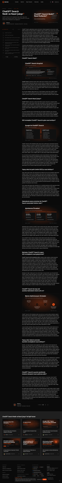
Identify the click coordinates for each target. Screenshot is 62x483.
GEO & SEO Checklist (20, 471)
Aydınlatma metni (39, 479)
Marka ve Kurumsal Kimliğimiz (7, 470)
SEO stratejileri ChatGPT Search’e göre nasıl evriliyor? (12, 37)
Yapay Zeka (16, 8)
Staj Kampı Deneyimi (5, 477)
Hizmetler (16, 1)
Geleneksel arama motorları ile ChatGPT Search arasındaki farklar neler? (11, 43)
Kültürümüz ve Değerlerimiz (6, 468)
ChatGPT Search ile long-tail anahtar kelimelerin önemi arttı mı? (11, 48)
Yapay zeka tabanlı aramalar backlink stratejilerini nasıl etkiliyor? (12, 50)
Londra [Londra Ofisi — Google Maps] (48, 472)
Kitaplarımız (19, 466)
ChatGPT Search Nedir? (8, 32)
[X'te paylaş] (45, 405)
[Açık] (50, 2)
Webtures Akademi (5, 476)
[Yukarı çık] (60, 481)
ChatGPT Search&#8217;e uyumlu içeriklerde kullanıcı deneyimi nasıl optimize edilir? (12, 53)
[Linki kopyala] (48, 405)
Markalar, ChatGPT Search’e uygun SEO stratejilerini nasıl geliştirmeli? (12, 45)
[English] (52, 2)
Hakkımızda (4, 466)
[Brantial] (42, 476)
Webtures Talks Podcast (21, 470)
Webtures (4, 8)
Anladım (44, 479)
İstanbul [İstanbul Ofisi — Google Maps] (48, 466)
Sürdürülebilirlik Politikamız (21, 476)
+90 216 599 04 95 (50, 477)
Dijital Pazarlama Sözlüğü (21, 468)
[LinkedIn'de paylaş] (43, 405)
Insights (10, 8)
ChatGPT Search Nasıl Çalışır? (9, 35)
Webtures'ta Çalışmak (5, 474)
